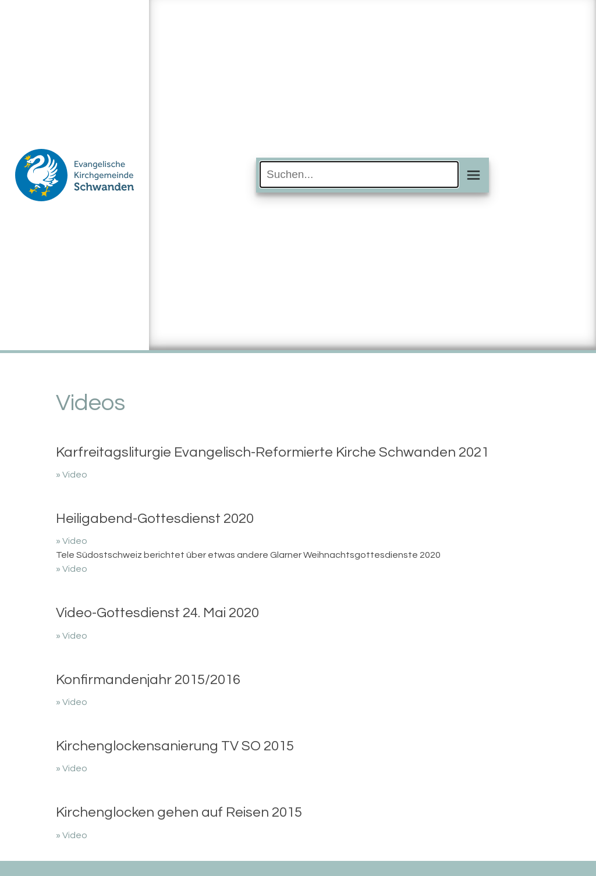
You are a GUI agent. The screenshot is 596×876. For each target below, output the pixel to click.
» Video (71, 474)
